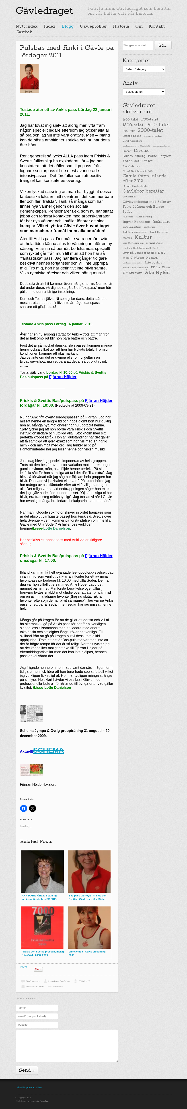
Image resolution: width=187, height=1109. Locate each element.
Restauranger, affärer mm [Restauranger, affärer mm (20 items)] (135, 267)
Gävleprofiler (93, 26)
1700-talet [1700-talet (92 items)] (149, 119)
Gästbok (24, 32)
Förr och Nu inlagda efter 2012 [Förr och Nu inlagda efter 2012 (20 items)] (137, 171)
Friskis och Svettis (35, 986)
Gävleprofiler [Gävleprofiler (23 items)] (129, 196)
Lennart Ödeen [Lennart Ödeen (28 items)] (154, 243)
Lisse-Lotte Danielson (59, 981)
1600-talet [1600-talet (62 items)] (130, 119)
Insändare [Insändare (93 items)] (161, 221)
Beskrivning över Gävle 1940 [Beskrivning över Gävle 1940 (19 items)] (136, 146)
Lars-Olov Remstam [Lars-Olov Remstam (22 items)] (133, 243)
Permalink (57, 986)
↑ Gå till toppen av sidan (29, 1087)
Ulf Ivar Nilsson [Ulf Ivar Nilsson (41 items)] (161, 267)
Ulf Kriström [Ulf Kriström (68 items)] (132, 273)
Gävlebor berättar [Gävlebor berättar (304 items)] (143, 191)
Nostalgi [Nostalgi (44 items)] (152, 258)
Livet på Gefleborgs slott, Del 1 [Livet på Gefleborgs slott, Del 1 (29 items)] (140, 248)
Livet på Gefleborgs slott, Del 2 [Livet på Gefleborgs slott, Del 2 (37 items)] (144, 253)
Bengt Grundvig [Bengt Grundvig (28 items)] (153, 136)
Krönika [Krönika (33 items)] (127, 238)
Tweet (23, 967)
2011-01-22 (84, 981)
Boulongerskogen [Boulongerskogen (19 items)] (161, 146)
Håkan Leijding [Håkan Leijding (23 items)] (144, 216)
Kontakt (157, 26)
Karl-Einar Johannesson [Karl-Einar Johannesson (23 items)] (135, 232)
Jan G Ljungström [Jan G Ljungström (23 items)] (132, 227)
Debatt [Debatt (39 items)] (127, 151)
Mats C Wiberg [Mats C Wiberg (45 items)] (133, 258)
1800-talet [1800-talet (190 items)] (133, 125)
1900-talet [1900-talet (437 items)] (158, 124)
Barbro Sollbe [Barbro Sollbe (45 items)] (132, 136)
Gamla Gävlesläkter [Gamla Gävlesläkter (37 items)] (136, 186)
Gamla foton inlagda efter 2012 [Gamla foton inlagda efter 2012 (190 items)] (145, 178)
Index (49, 26)
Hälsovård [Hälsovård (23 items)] (128, 216)
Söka (164, 45)
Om (139, 26)
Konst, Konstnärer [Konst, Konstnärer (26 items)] (159, 232)
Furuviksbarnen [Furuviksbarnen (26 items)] (131, 166)
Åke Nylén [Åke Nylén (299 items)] (157, 272)
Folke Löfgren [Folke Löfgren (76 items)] (159, 156)
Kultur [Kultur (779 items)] (143, 237)
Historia (121, 26)
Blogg (68, 26)
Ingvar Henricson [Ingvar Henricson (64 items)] (136, 222)
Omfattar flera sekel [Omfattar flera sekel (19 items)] (132, 262)
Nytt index (27, 26)
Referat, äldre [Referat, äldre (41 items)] (153, 263)
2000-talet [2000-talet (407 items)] (150, 130)
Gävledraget (44, 10)
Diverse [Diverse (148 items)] (141, 150)
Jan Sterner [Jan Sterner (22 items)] (149, 227)
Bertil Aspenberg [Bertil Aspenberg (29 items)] (132, 141)
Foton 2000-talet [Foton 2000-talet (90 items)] (138, 161)
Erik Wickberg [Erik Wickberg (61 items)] (134, 156)
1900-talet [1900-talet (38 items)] (129, 131)
